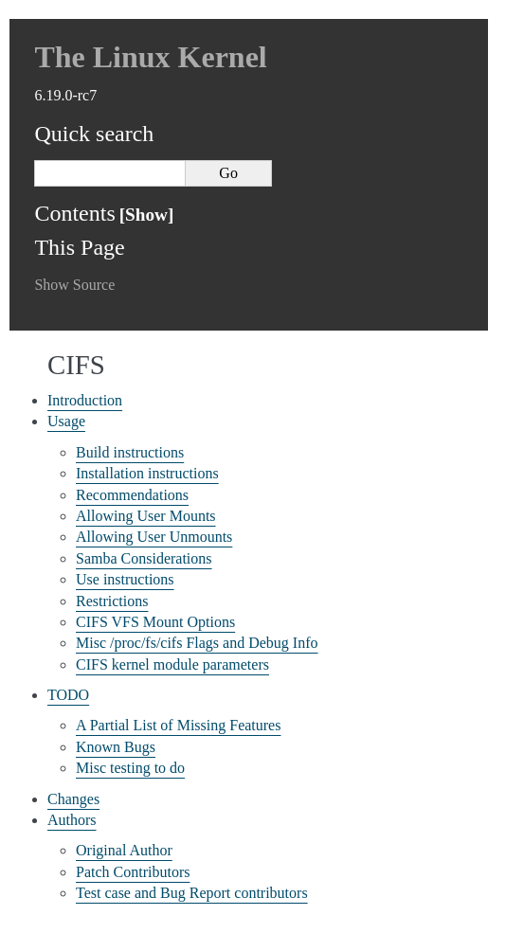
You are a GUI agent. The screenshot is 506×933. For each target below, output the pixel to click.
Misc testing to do (130, 768)
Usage (66, 421)
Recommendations (132, 495)
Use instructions (125, 579)
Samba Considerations (144, 558)
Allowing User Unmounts (154, 537)
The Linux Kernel (150, 57)
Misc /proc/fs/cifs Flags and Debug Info (197, 643)
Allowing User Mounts (146, 516)
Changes (73, 799)
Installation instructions (147, 473)
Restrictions (112, 601)
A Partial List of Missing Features (178, 725)
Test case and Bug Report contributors (192, 893)
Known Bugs (115, 747)
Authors (72, 820)
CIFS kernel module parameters (172, 664)
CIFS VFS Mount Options (155, 622)
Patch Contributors (133, 872)
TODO (68, 695)
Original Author (124, 850)
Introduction (84, 400)
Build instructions (130, 452)
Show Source (74, 285)
